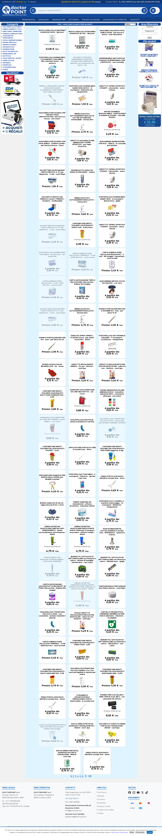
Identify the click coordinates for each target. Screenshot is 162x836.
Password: (149, 31)
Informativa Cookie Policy (119, 832)
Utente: (149, 27)
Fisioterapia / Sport (12, 58)
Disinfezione (8, 49)
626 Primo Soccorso (12, 27)
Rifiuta (132, 832)
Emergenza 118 (9, 54)
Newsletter (58, 19)
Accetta (149, 832)
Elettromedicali (10, 51)
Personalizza (140, 832)
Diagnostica (8, 47)
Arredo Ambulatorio (12, 33)
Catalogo (43, 19)
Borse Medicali (10, 42)
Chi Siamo (74, 19)
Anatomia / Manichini (12, 31)
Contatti (135, 19)
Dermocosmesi (9, 45)
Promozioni (28, 19)
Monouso (7, 65)
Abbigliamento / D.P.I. (12, 29)
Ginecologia (8, 60)
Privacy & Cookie (91, 19)
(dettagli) (97, 2)
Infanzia (6, 63)
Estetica (7, 56)
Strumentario (9, 67)
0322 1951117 (73, 798)
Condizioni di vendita (115, 19)
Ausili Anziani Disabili (12, 40)
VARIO (5, 69)
